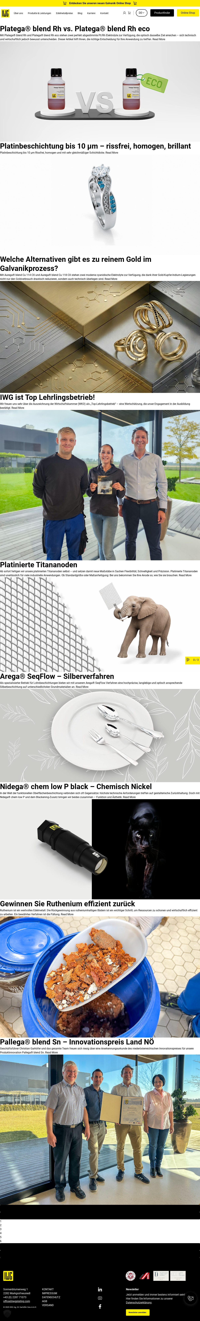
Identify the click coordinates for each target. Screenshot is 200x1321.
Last (100, 1254)
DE (141, 12)
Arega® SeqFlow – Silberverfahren (57, 676)
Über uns (18, 13)
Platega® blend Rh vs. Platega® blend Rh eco (75, 28)
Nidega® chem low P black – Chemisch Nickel (76, 786)
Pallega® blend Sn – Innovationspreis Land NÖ (77, 1042)
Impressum (49, 1293)
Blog (80, 13)
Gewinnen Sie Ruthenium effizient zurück (67, 904)
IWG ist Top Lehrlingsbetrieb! (47, 397)
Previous (100, 1215)
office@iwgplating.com (16, 1301)
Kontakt (104, 13)
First (100, 1208)
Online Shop (188, 12)
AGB (44, 1301)
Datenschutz (51, 1297)
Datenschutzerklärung (139, 1302)
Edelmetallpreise (64, 13)
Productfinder (162, 12)
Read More (159, 39)
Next (100, 1246)
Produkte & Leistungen (39, 13)
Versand (48, 1305)
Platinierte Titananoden (38, 564)
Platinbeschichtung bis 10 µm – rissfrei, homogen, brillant (95, 146)
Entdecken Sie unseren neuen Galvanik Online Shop (100, 3)
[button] (7, 1313)
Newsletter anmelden (137, 1312)
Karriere (91, 13)
